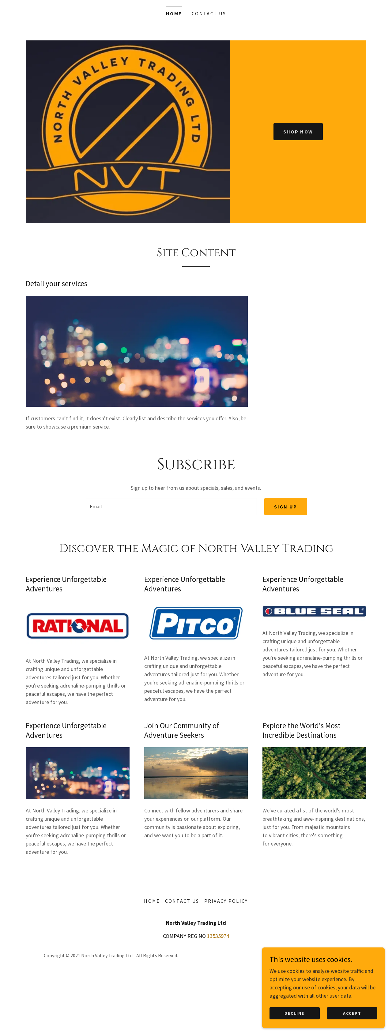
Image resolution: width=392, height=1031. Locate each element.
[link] (346, 959)
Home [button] (152, 901)
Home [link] (174, 13)
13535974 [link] (218, 935)
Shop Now (298, 132)
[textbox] (171, 506)
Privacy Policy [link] (226, 901)
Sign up (285, 507)
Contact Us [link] (209, 13)
